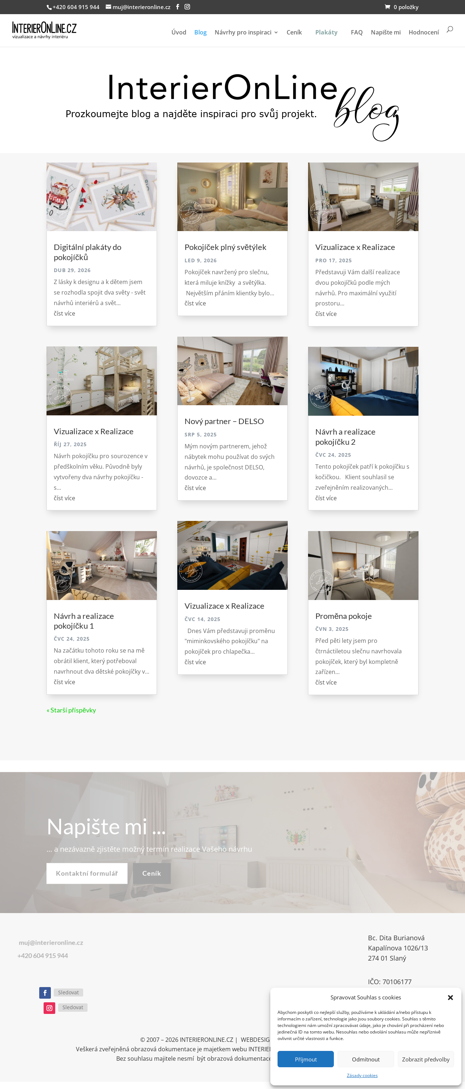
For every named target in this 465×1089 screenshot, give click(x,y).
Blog (200, 33)
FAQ (357, 33)
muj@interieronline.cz (42, 942)
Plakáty (326, 32)
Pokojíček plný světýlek (226, 247)
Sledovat (68, 992)
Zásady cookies (362, 1075)
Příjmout (306, 1059)
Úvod (178, 33)
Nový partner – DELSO (224, 421)
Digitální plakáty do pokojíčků (87, 252)
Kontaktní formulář (87, 880)
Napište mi (386, 33)
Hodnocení (424, 33)
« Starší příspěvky (71, 710)
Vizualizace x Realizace (94, 431)
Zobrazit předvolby (426, 1059)
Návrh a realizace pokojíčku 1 (84, 620)
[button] (450, 997)
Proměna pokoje (343, 616)
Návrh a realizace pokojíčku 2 (345, 436)
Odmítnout (366, 1059)
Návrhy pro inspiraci (243, 33)
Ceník (294, 33)
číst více (64, 313)
